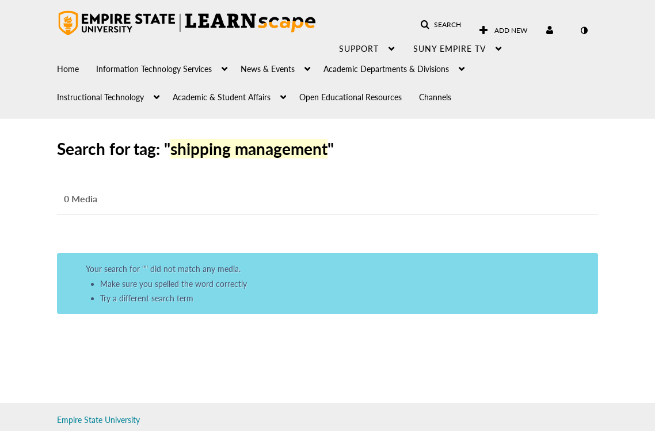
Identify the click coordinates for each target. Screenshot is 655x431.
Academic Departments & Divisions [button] (386, 69)
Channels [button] (435, 97)
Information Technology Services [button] (154, 69)
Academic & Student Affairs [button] (222, 97)
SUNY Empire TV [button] (449, 49)
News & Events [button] (268, 69)
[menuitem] (76, 66)
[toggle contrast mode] (583, 30)
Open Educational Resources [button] (350, 97)
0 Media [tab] (80, 198)
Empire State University (98, 420)
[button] (441, 24)
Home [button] (68, 69)
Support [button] (359, 49)
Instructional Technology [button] (100, 97)
